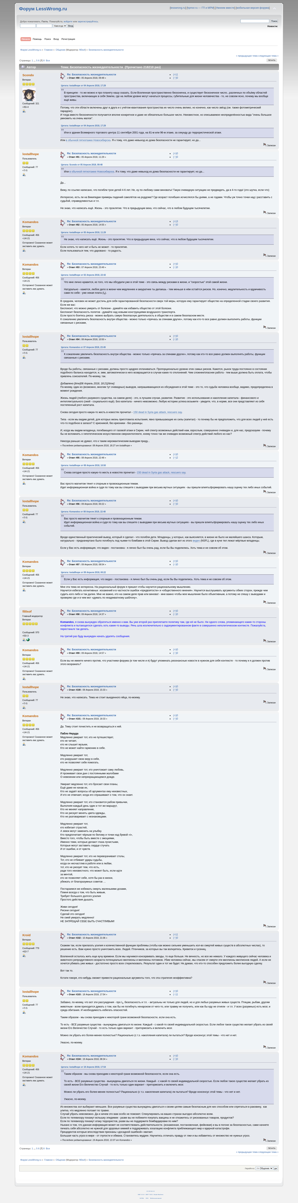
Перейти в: (250, 1168)
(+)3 (175, 221)
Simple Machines (158, 1194)
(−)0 (175, 77)
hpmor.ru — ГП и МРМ (200, 7)
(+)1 (175, 74)
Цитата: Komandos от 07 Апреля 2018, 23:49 (83, 347)
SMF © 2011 (149, 1194)
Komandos (30, 222)
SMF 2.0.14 (141, 1194)
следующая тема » (268, 56)
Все (48, 60)
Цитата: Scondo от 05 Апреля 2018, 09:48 (82, 165)
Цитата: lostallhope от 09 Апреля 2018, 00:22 (83, 572)
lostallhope (30, 154)
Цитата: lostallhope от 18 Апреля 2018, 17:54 (83, 1067)
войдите (68, 21)
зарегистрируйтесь (88, 21)
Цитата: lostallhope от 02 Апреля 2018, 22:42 (83, 275)
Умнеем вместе (225, 7)
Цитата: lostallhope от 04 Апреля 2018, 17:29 (83, 85)
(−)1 (175, 994)
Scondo (28, 75)
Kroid (26, 935)
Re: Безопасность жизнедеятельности (91, 74)
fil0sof (82, 50)
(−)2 (175, 457)
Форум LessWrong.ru (43, 8)
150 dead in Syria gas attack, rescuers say (157, 412)
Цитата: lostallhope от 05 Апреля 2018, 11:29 (83, 232)
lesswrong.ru (178, 7)
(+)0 (175, 153)
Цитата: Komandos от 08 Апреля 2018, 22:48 (83, 512)
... (35, 60)
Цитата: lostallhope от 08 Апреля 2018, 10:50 (83, 465)
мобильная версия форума (253, 7)
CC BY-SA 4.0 (151, 1191)
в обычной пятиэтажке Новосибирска (88, 140)
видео (196, 540)
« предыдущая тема (246, 56)
